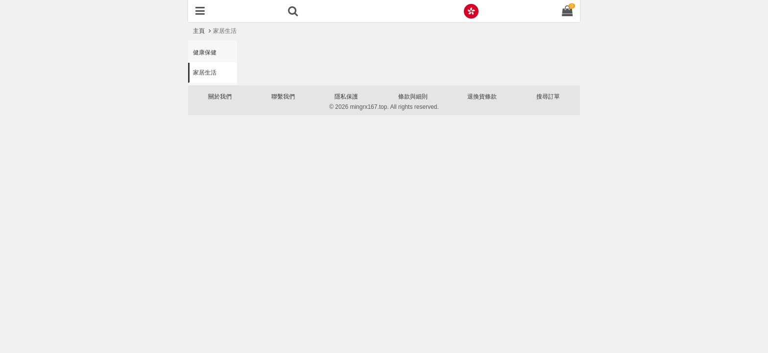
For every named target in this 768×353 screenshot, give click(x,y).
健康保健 (204, 52)
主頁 (199, 30)
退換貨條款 (482, 96)
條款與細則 (413, 96)
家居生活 (204, 72)
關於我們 (220, 96)
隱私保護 (346, 96)
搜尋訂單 (548, 96)
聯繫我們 (283, 96)
